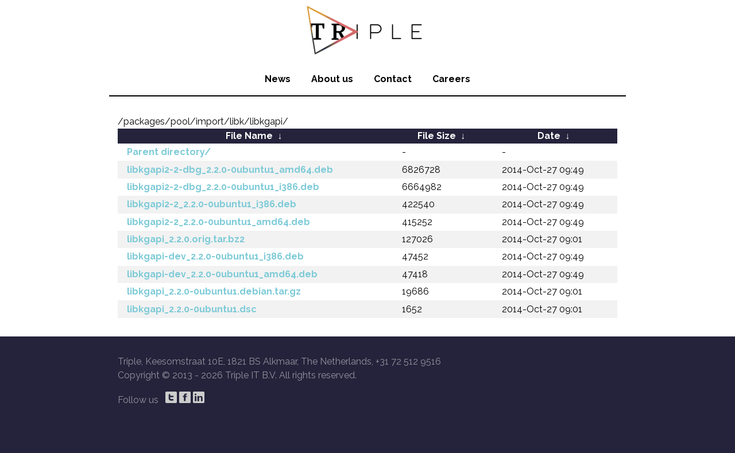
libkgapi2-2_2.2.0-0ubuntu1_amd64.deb (218, 221)
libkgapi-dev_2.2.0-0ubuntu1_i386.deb (215, 256)
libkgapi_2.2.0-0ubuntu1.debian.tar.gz (214, 291)
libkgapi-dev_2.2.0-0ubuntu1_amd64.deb (222, 274)
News (278, 78)
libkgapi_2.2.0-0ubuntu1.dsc (192, 309)
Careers (451, 78)
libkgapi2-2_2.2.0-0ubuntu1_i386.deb (211, 204)
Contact (393, 78)
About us (332, 78)
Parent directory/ (169, 151)
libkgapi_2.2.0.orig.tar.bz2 (186, 239)
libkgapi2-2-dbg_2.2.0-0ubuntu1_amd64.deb (230, 169)
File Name (249, 135)
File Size (436, 135)
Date (548, 135)
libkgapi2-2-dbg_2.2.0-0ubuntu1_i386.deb (223, 186)
